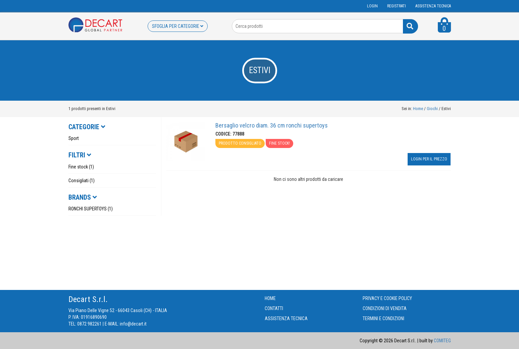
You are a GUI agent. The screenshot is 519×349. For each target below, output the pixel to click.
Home (418, 108)
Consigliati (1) (81, 180)
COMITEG (442, 340)
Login (372, 6)
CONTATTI (274, 308)
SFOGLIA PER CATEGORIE (177, 26)
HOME (270, 298)
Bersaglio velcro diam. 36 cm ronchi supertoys (271, 125)
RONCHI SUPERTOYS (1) (90, 208)
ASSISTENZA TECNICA (433, 6)
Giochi (433, 108)
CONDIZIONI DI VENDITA (385, 308)
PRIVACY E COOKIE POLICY (387, 298)
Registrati (396, 6)
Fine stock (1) (81, 166)
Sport (73, 138)
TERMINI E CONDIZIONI (383, 318)
